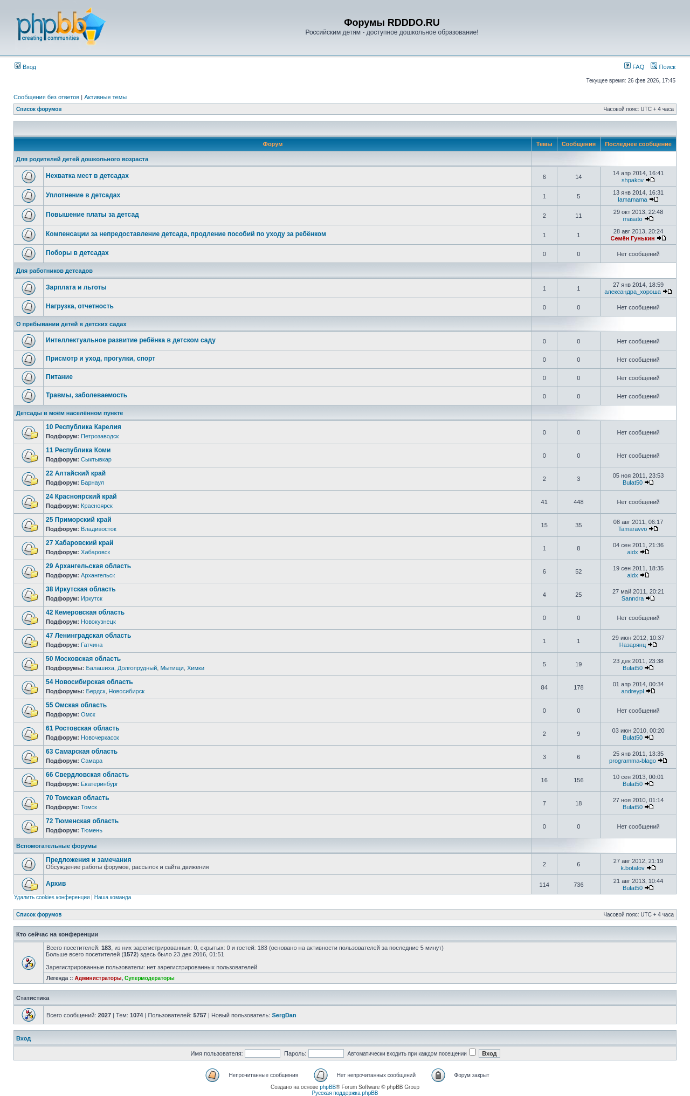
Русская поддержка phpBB (345, 1093)
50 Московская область (83, 659)
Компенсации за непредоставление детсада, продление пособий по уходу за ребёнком (186, 234)
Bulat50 (633, 482)
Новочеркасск (100, 737)
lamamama (632, 199)
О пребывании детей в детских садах (71, 324)
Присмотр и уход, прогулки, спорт (100, 358)
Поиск (663, 67)
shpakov (633, 180)
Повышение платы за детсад (92, 214)
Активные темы (105, 97)
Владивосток (98, 529)
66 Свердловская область (87, 774)
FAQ (634, 67)
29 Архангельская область (88, 566)
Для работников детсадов (54, 270)
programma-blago (632, 760)
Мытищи (171, 668)
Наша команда (113, 897)
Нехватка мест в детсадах (87, 176)
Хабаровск (95, 552)
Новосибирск (126, 691)
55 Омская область (76, 705)
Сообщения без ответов (46, 97)
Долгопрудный (137, 668)
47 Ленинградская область (88, 635)
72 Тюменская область (82, 821)
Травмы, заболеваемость (86, 395)
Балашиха (100, 668)
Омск (88, 714)
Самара (91, 760)
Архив (56, 883)
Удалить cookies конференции (52, 897)
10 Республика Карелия (83, 427)
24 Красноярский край (81, 496)
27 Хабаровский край (79, 543)
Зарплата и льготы (76, 287)
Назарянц (632, 645)
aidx (632, 552)
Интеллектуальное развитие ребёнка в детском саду (131, 340)
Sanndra (633, 598)
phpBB (328, 1087)
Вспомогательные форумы (56, 846)
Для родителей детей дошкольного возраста (82, 159)
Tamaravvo (632, 529)
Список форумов (39, 109)
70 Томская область (77, 798)
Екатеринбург (99, 784)
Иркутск (91, 598)
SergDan (284, 1015)
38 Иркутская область (81, 589)
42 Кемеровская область (85, 612)
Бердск (95, 691)
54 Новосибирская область (89, 682)
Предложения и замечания (89, 860)
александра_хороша (632, 291)
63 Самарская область (82, 751)
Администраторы (97, 978)
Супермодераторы (150, 978)
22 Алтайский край (76, 473)
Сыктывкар (96, 459)
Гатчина (91, 645)
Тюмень (91, 830)
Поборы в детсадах (77, 253)
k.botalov (633, 868)
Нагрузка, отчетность (80, 306)
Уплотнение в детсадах (83, 195)
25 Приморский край (79, 519)
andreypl (632, 691)
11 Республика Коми (78, 450)
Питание (59, 377)
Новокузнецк (98, 621)
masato (632, 219)
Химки (195, 668)
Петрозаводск (100, 436)
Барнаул (92, 482)
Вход (25, 67)
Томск (89, 807)
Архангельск (98, 575)
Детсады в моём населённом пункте (69, 413)
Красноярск (97, 505)
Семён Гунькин (632, 238)
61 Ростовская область (83, 728)
